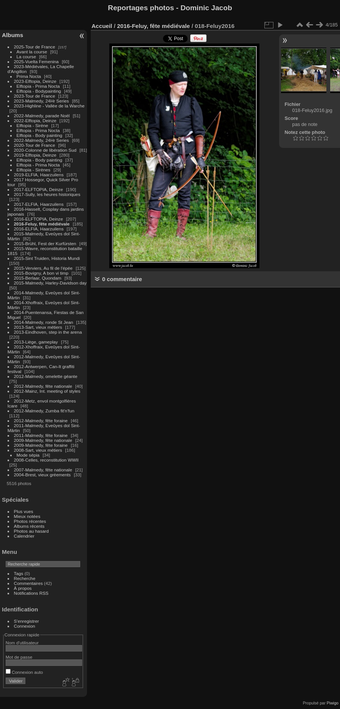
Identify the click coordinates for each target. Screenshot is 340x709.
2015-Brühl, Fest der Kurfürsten (45, 243)
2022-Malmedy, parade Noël (42, 115)
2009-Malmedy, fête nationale (43, 440)
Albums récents (29, 526)
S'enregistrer (26, 621)
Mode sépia (28, 454)
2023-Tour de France (34, 95)
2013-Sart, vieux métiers (39, 327)
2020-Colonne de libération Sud (45, 150)
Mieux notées (27, 516)
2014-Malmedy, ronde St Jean (43, 322)
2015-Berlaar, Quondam (38, 277)
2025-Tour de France (34, 46)
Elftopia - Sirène (32, 125)
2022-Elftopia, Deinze (35, 120)
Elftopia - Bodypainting (39, 91)
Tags (18, 573)
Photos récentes (30, 521)
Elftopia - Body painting (39, 135)
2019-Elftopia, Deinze (35, 154)
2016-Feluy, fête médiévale (42, 223)
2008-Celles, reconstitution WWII (46, 459)
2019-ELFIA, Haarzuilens (39, 174)
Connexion (24, 625)
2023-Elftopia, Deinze (35, 81)
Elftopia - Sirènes (34, 169)
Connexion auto (24, 672)
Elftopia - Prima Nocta (38, 86)
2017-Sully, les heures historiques (47, 194)
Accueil (102, 26)
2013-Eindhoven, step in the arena (48, 332)
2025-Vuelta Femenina (36, 61)
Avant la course (32, 51)
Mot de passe (19, 657)
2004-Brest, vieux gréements (42, 474)
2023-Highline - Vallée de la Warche (49, 105)
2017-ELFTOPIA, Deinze (38, 189)
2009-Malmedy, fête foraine (41, 445)
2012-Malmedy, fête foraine (41, 420)
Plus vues (23, 511)
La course (26, 56)
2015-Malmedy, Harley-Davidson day (50, 282)
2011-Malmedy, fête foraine (41, 435)
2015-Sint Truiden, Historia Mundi (47, 258)
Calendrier (24, 535)
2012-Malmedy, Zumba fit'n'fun (44, 410)
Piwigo (332, 703)
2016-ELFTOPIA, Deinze (38, 218)
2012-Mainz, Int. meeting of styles (47, 391)
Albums (12, 35)
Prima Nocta (29, 76)
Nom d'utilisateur (22, 642)
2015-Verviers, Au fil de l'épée (43, 268)
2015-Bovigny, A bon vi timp (41, 273)
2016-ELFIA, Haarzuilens (39, 228)
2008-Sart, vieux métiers (38, 450)
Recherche (25, 578)
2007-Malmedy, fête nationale (43, 469)
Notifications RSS (31, 593)
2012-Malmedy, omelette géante (46, 376)
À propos (23, 588)
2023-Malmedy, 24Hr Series (41, 100)
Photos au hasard (31, 531)
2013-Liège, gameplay (36, 341)
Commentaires (28, 583)
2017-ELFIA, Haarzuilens (39, 204)
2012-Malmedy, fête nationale (43, 386)
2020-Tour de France (34, 145)
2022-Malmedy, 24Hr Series (41, 140)
